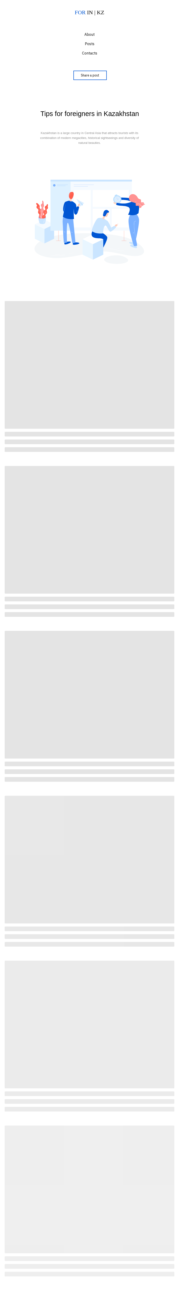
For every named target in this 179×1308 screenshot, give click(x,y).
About (89, 34)
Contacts (89, 53)
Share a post (90, 75)
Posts (89, 43)
